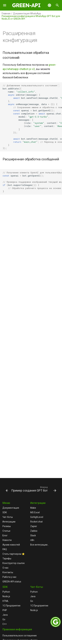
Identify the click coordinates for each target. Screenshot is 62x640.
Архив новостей (11, 544)
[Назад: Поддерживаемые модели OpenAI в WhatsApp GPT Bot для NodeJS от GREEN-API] (5, 489)
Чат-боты (7, 517)
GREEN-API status (11, 581)
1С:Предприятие (11, 605)
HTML (5, 601)
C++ (4, 624)
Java (5, 614)
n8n (32, 540)
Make (33, 508)
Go (3, 619)
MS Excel (35, 512)
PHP (4, 610)
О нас (5, 567)
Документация (10, 508)
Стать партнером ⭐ (13, 554)
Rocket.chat (36, 521)
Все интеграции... (39, 544)
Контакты (7, 572)
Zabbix (33, 531)
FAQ (4, 549)
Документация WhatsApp (27, 13)
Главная (6, 13)
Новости (7, 540)
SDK (4, 512)
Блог (5, 535)
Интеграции (8, 521)
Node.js (6, 596)
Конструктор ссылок (13, 563)
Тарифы (6, 558)
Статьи (6, 531)
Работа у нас (9, 577)
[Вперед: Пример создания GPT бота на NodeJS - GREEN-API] (33, 489)
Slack (33, 535)
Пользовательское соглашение (19, 635)
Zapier (33, 526)
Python (6, 591)
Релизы (6, 526)
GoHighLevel (36, 517)
